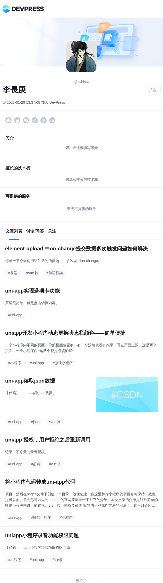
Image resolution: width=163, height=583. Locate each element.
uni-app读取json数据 (30, 381)
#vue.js (32, 273)
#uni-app (15, 315)
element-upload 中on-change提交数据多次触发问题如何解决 (76, 248)
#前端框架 (54, 273)
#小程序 (14, 363)
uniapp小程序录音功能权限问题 (42, 535)
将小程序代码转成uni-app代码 (40, 482)
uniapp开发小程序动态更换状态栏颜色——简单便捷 (65, 333)
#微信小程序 (63, 363)
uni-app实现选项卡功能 (32, 291)
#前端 (13, 273)
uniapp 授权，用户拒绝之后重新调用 (47, 440)
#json (35, 422)
